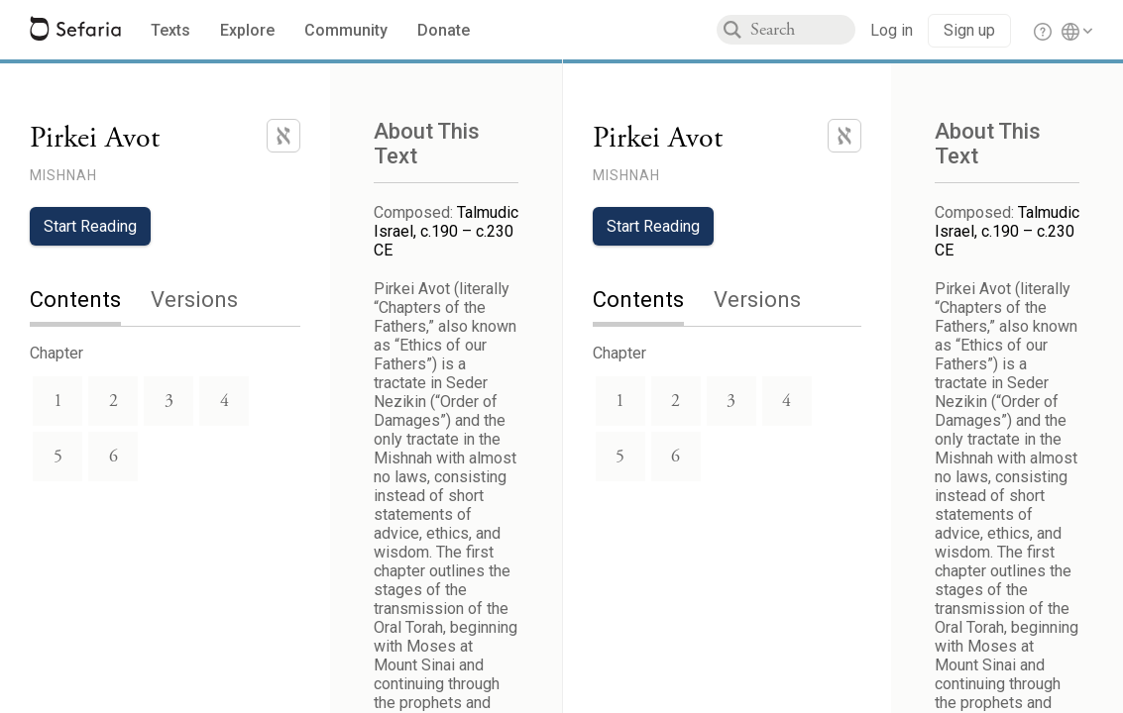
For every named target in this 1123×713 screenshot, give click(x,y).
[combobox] (802, 30)
